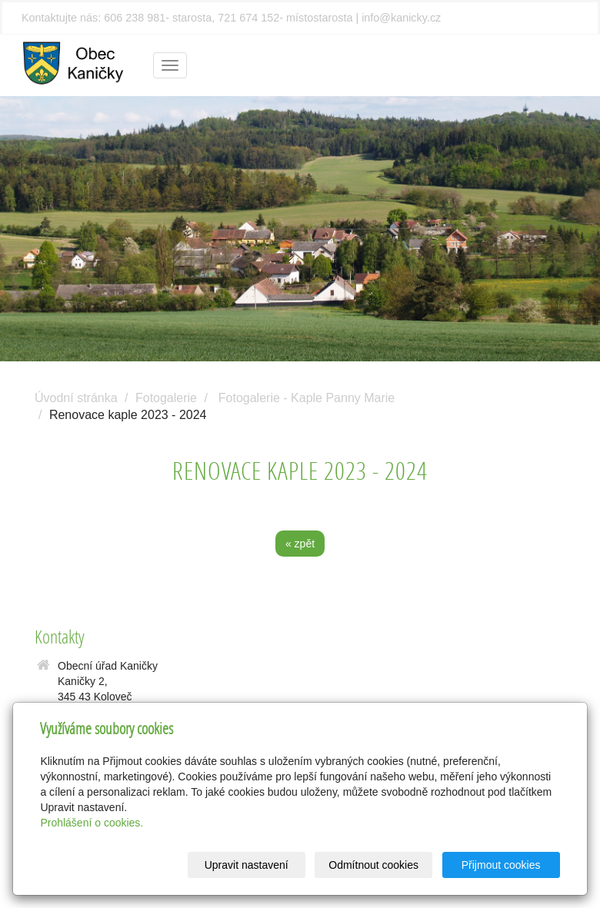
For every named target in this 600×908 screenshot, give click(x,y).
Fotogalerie (166, 397)
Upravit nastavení (246, 865)
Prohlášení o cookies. (91, 823)
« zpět (300, 543)
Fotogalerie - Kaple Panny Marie (306, 397)
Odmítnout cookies (373, 865)
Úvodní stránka (76, 397)
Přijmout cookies (501, 865)
